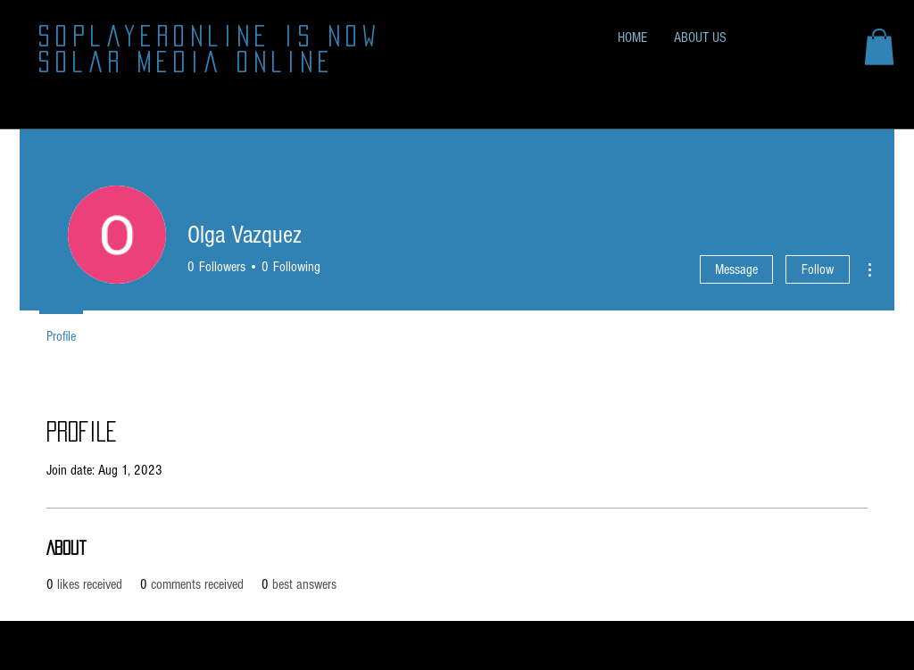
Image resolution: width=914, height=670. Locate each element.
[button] (879, 47)
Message (736, 269)
